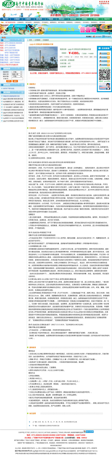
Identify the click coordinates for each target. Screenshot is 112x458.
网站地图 (67, 432)
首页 (30, 40)
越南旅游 (54, 432)
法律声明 (21, 432)
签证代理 (73, 19)
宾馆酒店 (84, 19)
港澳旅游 (69, 22)
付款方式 (107, 19)
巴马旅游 (44, 22)
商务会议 (61, 19)
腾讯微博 (108, 36)
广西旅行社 (27, 440)
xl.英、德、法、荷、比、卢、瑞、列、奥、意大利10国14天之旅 (57, 422)
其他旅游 (46, 40)
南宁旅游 (61, 22)
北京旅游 (85, 22)
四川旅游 (102, 22)
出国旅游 (28, 19)
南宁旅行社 (93, 451)
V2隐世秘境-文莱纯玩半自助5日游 (48, 425)
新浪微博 (98, 36)
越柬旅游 (53, 22)
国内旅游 (39, 19)
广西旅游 (50, 19)
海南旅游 (93, 22)
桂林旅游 (36, 22)
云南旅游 (77, 22)
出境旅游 (17, 19)
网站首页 (5, 19)
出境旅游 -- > (39, 40)
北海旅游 (20, 22)
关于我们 (96, 19)
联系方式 (34, 432)
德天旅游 (28, 22)
